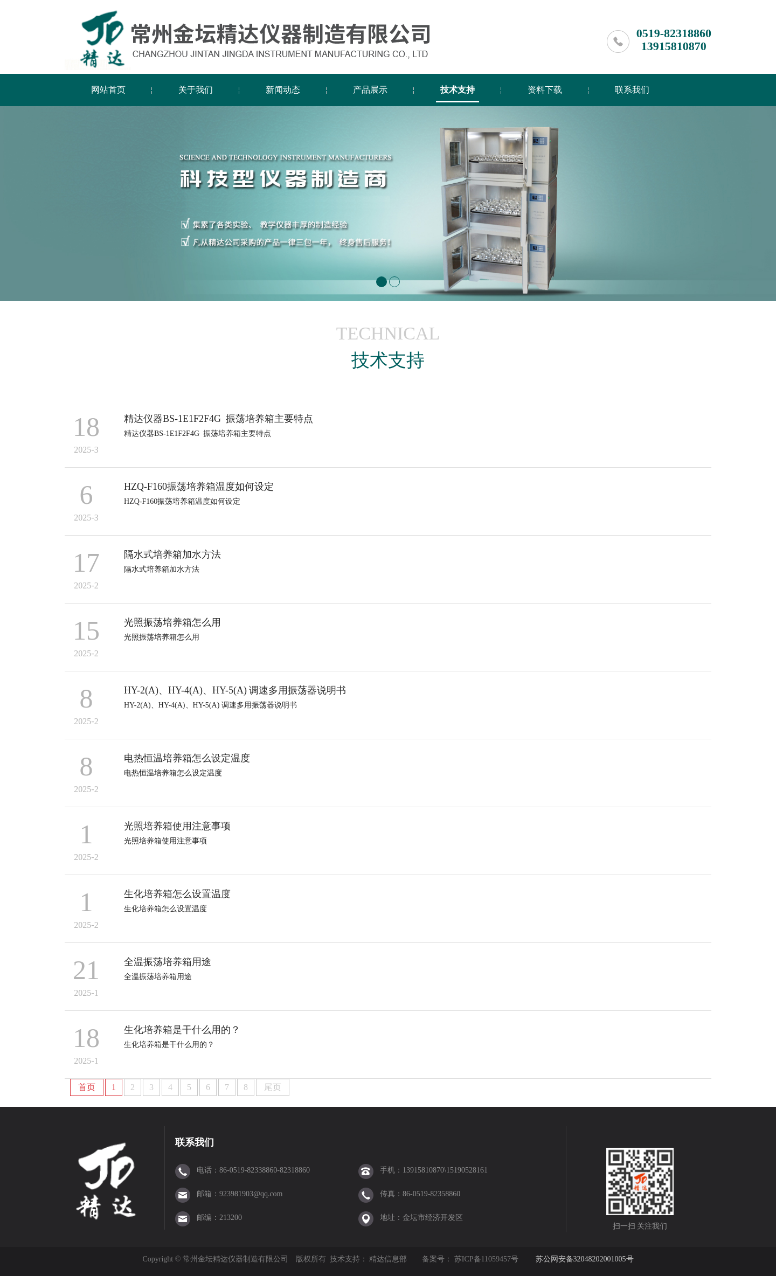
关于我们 (195, 89)
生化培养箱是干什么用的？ (182, 1029)
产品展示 (370, 89)
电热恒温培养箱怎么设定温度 (187, 758)
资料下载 (545, 89)
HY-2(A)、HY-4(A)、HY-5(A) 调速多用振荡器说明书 (235, 690)
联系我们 (632, 89)
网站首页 (108, 89)
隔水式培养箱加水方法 (172, 554)
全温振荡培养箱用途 (167, 961)
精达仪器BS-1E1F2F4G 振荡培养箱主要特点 (218, 418)
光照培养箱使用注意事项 (177, 826)
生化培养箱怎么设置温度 (177, 894)
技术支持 (457, 89)
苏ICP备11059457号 (485, 1259)
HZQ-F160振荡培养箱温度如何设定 (199, 486)
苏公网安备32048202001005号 (585, 1259)
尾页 (272, 1087)
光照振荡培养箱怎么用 (172, 622)
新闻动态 (283, 89)
